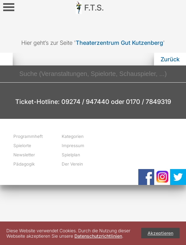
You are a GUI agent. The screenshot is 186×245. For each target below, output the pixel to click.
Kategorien (73, 136)
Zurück (170, 59)
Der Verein (72, 164)
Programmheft (28, 136)
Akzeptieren (160, 233)
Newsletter (24, 154)
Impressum (73, 145)
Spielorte (22, 145)
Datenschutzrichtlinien (98, 236)
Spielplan (71, 154)
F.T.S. (94, 7)
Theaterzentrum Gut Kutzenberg (119, 42)
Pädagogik (24, 164)
